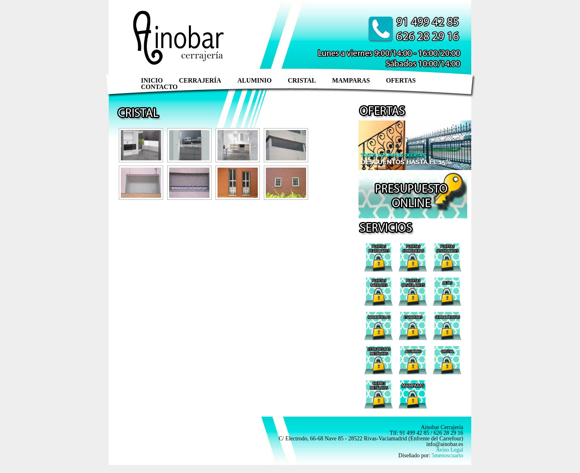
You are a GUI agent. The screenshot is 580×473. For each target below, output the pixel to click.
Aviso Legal (449, 450)
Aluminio (254, 80)
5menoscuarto (447, 455)
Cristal (302, 80)
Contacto (159, 86)
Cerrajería (200, 80)
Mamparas (351, 80)
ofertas (401, 80)
